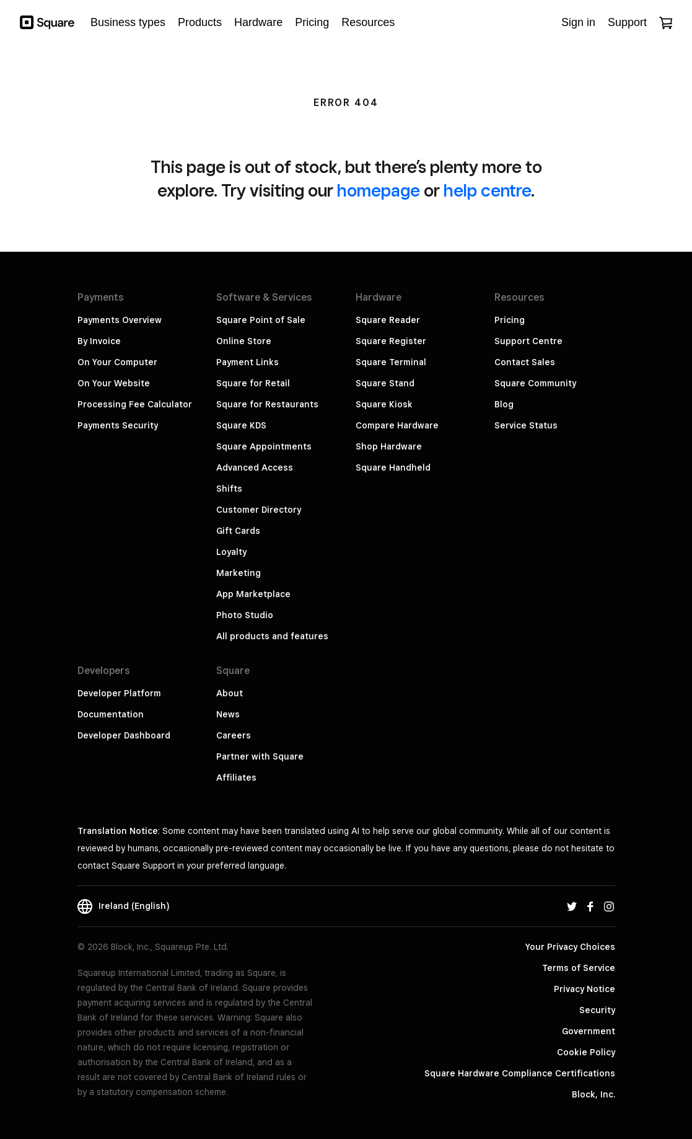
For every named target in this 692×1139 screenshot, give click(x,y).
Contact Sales (524, 362)
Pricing (509, 320)
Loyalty (231, 552)
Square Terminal (391, 362)
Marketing (238, 573)
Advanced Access (254, 467)
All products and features (272, 636)
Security (597, 1010)
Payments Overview (119, 320)
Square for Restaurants (267, 404)
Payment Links (247, 362)
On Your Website (113, 383)
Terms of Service (578, 968)
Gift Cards (238, 531)
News (228, 714)
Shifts (229, 489)
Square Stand (385, 383)
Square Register (391, 341)
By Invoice (99, 341)
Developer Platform (119, 693)
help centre (487, 190)
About (229, 693)
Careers (233, 735)
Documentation (110, 714)
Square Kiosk (384, 404)
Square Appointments (264, 446)
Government (588, 1031)
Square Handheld (393, 467)
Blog (504, 404)
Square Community (535, 383)
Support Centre (528, 341)
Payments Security (117, 425)
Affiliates (236, 777)
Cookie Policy (586, 1052)
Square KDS (241, 425)
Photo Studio (244, 615)
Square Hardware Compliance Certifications (519, 1073)
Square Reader (388, 320)
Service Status (526, 425)
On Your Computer (117, 362)
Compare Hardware (397, 425)
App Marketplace (253, 594)
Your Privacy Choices (570, 947)
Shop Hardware (389, 446)
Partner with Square (260, 756)
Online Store (243, 341)
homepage (378, 190)
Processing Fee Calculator (134, 404)
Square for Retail (253, 383)
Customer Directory (258, 510)
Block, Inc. (593, 1094)
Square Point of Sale (260, 320)
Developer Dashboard (123, 735)
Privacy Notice (584, 989)
